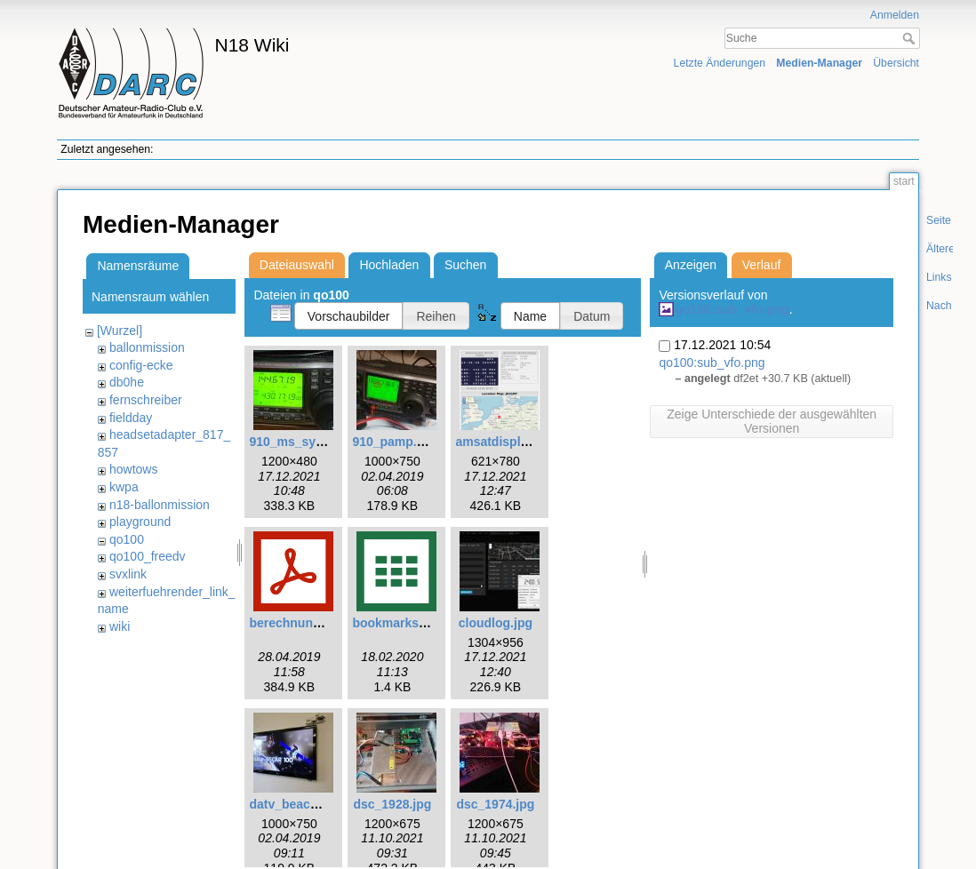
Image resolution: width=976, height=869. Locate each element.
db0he (126, 382)
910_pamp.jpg (393, 441)
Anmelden (894, 15)
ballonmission (147, 347)
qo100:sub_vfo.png (731, 309)
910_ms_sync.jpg (300, 441)
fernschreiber (145, 400)
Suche (910, 38)
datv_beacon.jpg (298, 804)
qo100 (126, 539)
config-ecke (141, 365)
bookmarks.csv (397, 623)
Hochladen (389, 265)
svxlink (128, 574)
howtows (133, 469)
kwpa (124, 487)
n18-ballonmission (159, 505)
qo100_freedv (147, 556)
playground (140, 521)
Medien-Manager (819, 63)
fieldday (130, 418)
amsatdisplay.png (507, 441)
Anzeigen (690, 265)
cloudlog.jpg (495, 623)
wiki (119, 626)
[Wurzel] (119, 330)
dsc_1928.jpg (392, 804)
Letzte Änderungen (720, 63)
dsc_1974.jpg (495, 804)
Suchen (465, 265)
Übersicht (896, 63)
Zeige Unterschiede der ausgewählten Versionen (771, 421)
